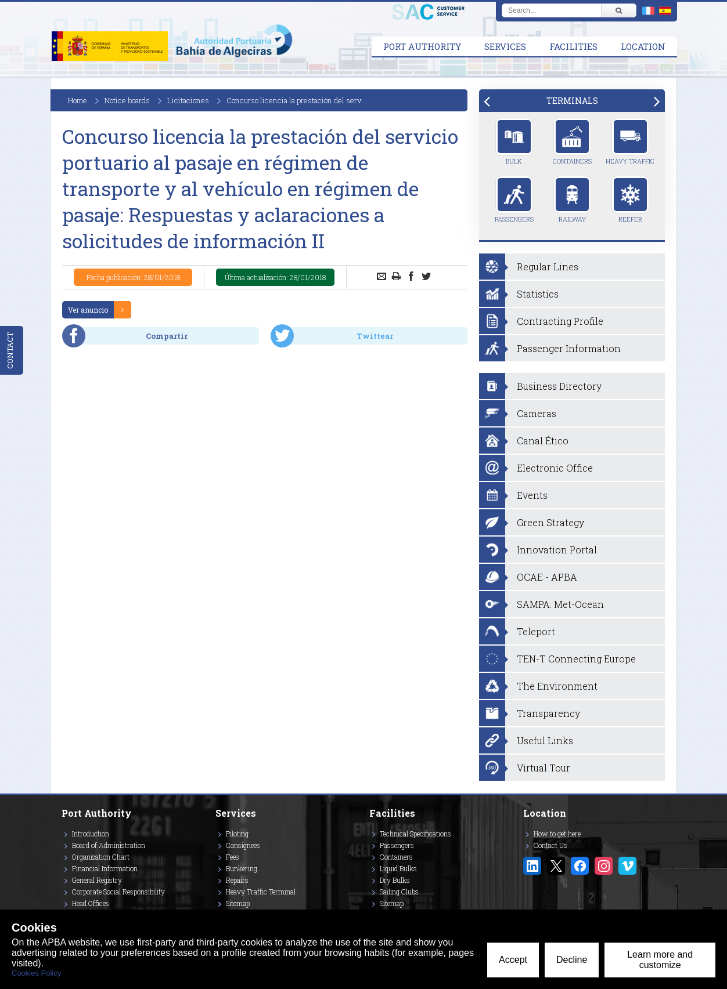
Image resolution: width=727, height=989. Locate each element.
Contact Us (550, 845)
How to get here (557, 833)
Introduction (90, 833)
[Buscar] (618, 10)
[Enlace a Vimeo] (627, 866)
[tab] (571, 100)
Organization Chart (100, 856)
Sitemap (238, 903)
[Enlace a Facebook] (580, 866)
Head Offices (90, 903)
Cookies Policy (36, 973)
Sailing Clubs (399, 891)
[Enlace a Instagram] (604, 866)
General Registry (97, 880)
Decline (571, 960)
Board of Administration (108, 845)
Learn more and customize (660, 960)
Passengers (514, 199)
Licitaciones (188, 100)
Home (77, 100)
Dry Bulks (395, 880)
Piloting (237, 833)
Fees (232, 856)
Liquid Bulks (398, 868)
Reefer (630, 199)
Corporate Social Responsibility (118, 891)
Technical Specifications (415, 833)
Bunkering (241, 868)
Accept (513, 960)
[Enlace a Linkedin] (532, 866)
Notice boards (127, 100)
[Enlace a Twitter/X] (556, 866)
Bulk (514, 141)
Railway (572, 199)
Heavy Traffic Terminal (261, 891)
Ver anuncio (88, 309)
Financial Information (105, 868)
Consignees (243, 845)
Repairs (237, 880)
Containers (572, 141)
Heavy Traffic (630, 141)
